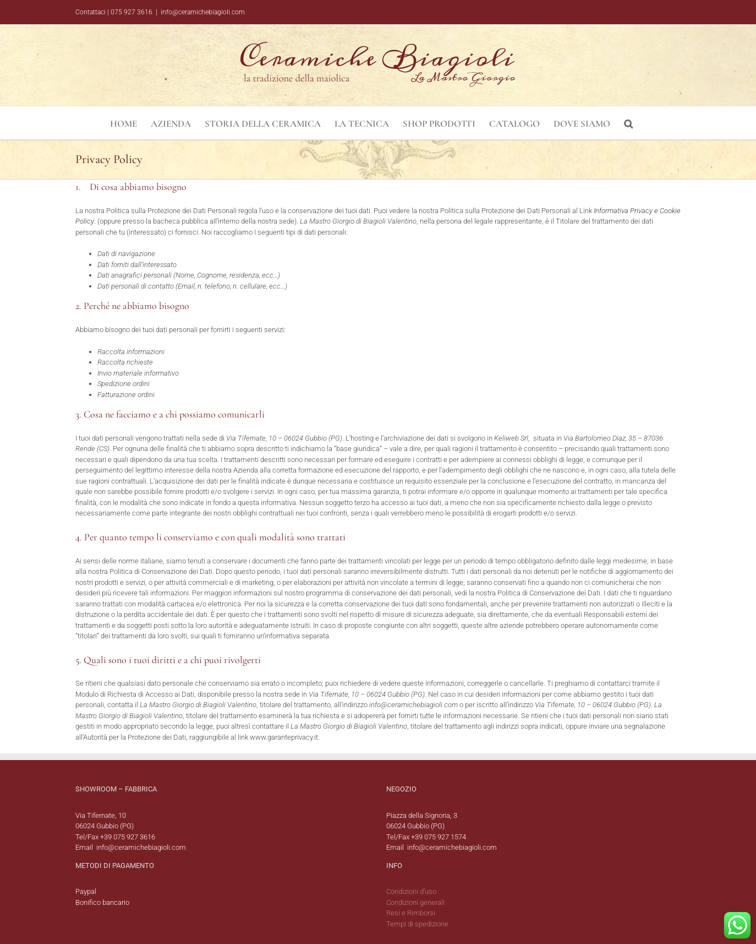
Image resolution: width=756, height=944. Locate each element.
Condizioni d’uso (411, 891)
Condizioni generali (415, 902)
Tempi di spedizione (417, 924)
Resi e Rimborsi (410, 913)
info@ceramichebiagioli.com (203, 12)
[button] (628, 122)
